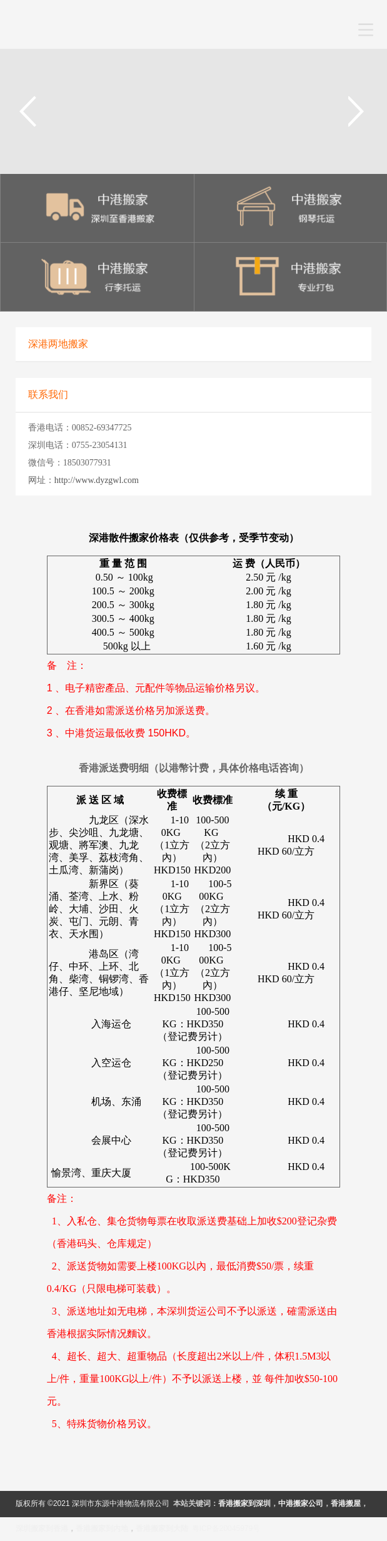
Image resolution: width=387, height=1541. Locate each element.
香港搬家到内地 (102, 1528)
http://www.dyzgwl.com (96, 480)
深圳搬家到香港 (42, 1528)
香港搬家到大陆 (162, 1528)
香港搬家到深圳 (244, 1503)
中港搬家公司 (300, 1503)
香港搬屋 (346, 1503)
